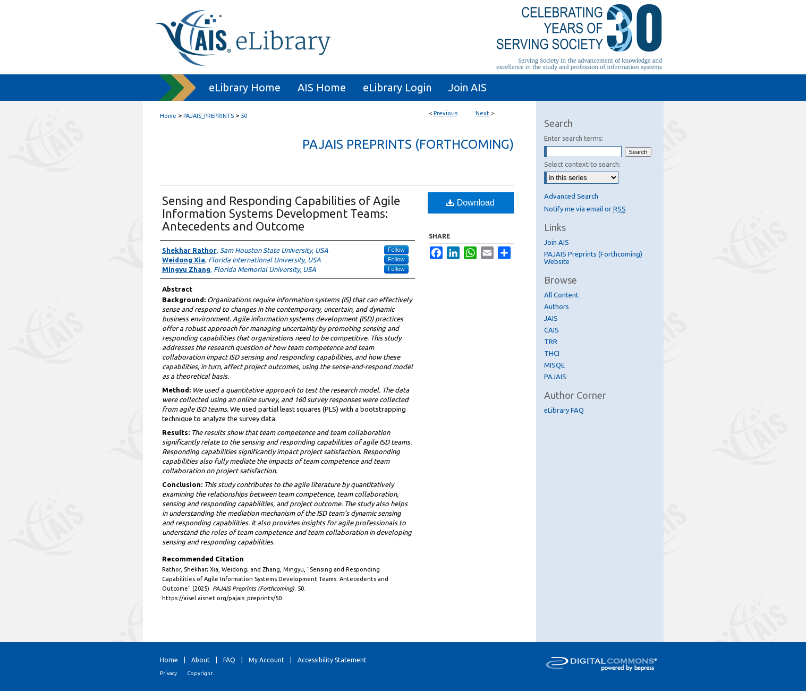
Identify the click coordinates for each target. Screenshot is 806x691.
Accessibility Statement (332, 659)
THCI (551, 353)
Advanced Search (571, 196)
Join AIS (556, 242)
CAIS (551, 330)
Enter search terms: (574, 138)
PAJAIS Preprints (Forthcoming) (408, 144)
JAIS (551, 318)
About (200, 659)
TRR (550, 341)
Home (168, 116)
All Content (561, 294)
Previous (445, 113)
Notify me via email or (585, 208)
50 (244, 116)
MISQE (554, 365)
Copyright (200, 673)
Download (470, 202)
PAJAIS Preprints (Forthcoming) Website (593, 257)
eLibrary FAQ (564, 410)
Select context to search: (582, 164)
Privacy (168, 673)
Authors (556, 306)
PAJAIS (555, 376)
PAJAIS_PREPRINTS (208, 116)
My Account (266, 659)
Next (482, 113)
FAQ (229, 659)
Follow (396, 249)
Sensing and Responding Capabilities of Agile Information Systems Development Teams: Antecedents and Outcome (281, 213)
